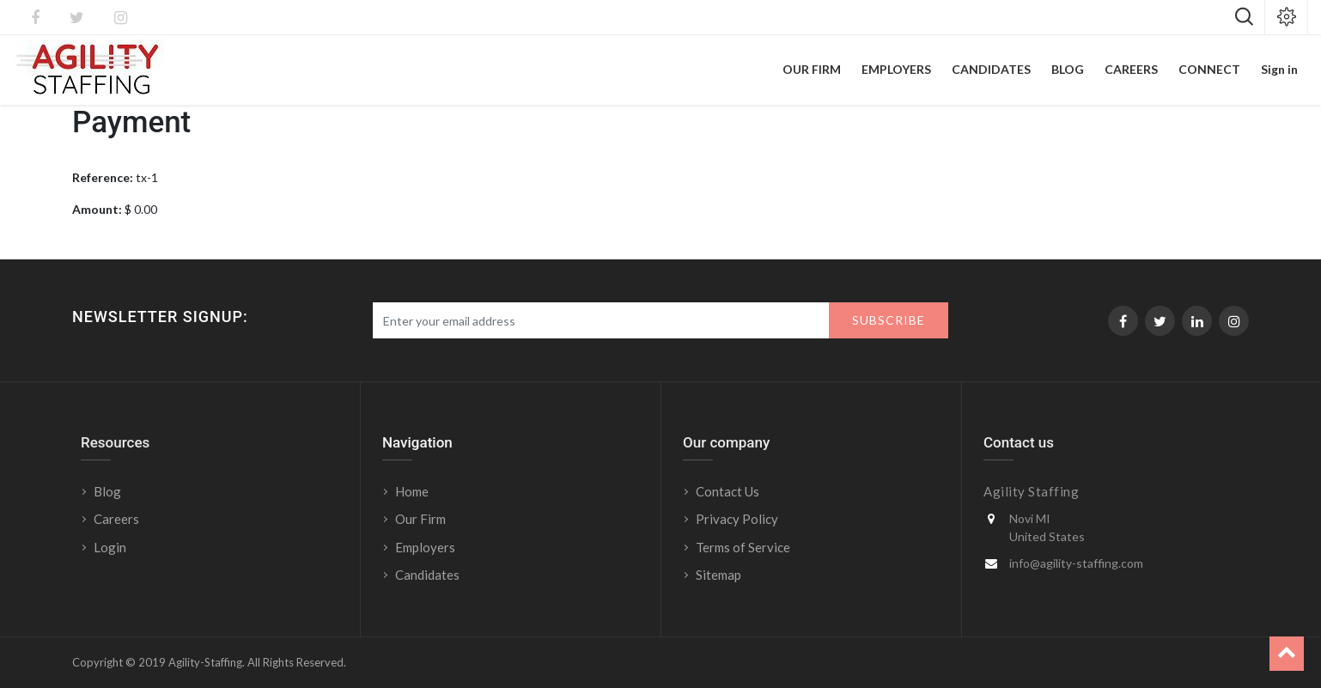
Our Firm (420, 519)
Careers (116, 519)
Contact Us (727, 491)
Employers (425, 547)
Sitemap (718, 574)
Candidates (427, 574)
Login (111, 547)
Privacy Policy (737, 519)
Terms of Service (743, 547)
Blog (107, 491)
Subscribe (888, 320)
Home (412, 491)
